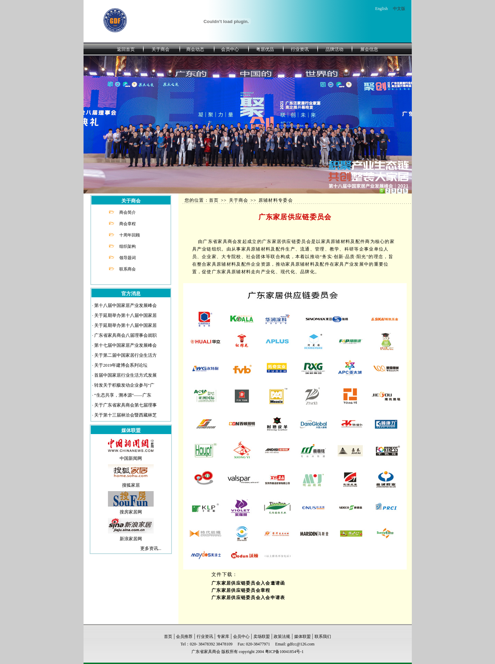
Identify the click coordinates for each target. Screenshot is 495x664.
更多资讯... (150, 548)
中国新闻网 (131, 458)
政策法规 (282, 636)
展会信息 (369, 49)
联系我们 (323, 636)
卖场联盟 (261, 636)
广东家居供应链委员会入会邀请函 (248, 583)
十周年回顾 (129, 235)
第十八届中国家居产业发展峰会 (125, 305)
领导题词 (127, 257)
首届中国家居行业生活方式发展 (125, 375)
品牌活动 (334, 49)
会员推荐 (184, 636)
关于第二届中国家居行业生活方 (125, 355)
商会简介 (127, 212)
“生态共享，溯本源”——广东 (122, 395)
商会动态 (195, 49)
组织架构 (127, 246)
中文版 (399, 8)
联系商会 (127, 269)
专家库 (223, 636)
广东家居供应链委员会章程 (241, 590)
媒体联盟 (302, 636)
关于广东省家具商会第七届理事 (125, 405)
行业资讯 (300, 49)
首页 (168, 636)
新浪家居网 (131, 538)
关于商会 (160, 49)
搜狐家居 (131, 485)
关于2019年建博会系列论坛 (120, 365)
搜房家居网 (131, 512)
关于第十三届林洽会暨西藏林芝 (125, 415)
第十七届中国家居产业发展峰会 (125, 345)
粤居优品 (265, 49)
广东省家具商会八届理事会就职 (125, 335)
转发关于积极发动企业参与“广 (124, 385)
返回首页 (126, 49)
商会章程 (127, 223)
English (381, 8)
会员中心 (230, 49)
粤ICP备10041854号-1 (284, 651)
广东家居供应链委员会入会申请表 (248, 597)
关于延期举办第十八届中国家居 (125, 315)
